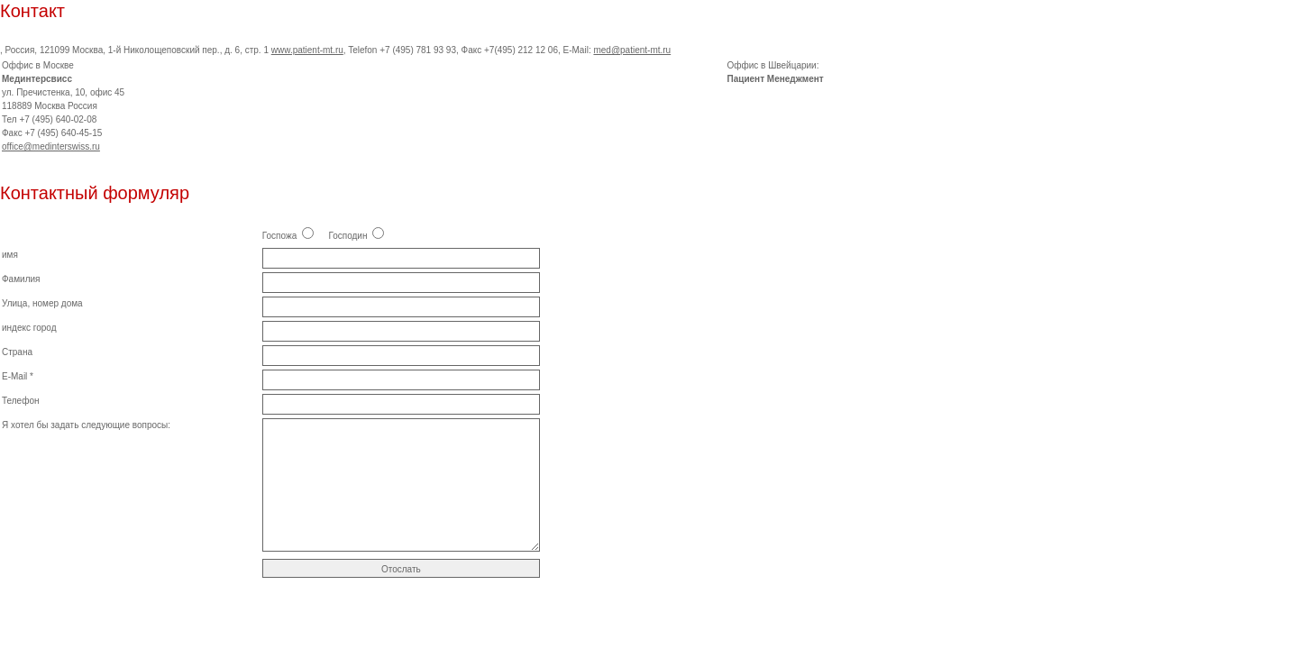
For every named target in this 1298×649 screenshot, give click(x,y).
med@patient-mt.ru (632, 50)
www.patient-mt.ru (307, 50)
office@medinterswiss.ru (51, 146)
